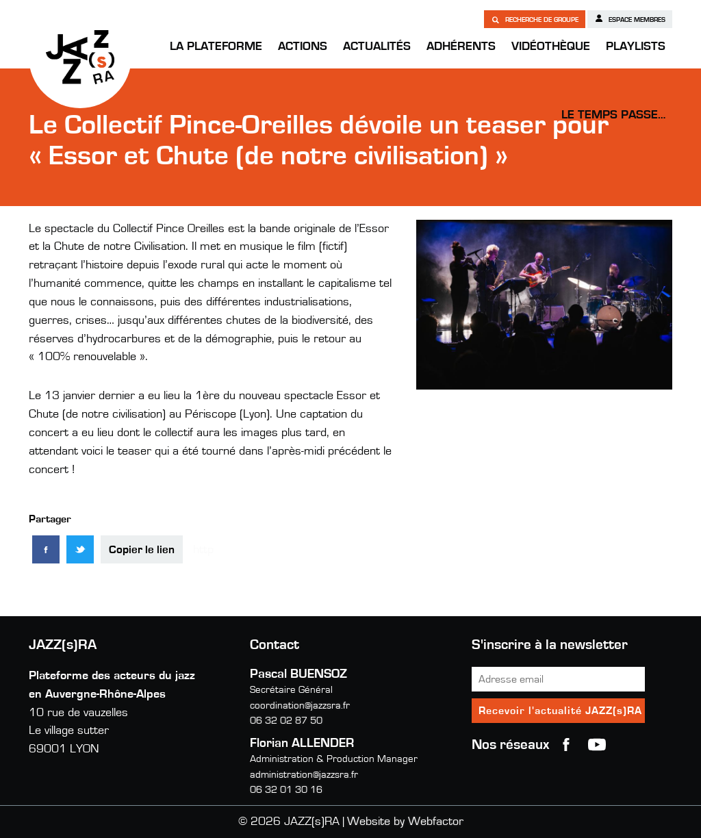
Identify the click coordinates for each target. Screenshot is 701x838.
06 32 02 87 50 (286, 720)
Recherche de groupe (534, 19)
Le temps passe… (613, 115)
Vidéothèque (550, 46)
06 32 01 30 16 (286, 790)
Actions (302, 46)
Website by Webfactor (405, 821)
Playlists (635, 46)
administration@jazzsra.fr (304, 775)
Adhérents (461, 46)
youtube (597, 745)
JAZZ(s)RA (80, 56)
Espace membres (629, 18)
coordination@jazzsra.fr (300, 705)
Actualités (377, 46)
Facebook (566, 745)
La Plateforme (216, 46)
